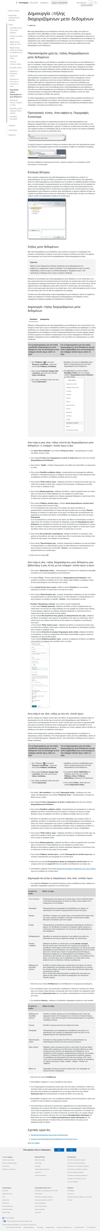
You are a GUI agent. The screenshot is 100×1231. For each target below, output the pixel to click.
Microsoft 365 (34, 3)
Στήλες (10, 25)
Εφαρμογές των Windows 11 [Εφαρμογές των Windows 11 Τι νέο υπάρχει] (9, 1169)
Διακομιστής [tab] (44, 319)
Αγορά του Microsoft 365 (59, 3)
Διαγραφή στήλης (16, 68)
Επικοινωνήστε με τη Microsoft (13, 1227)
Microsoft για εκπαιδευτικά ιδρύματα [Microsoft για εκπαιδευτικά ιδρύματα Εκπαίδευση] (76, 1160)
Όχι (71, 1150)
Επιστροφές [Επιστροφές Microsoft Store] (37, 1166)
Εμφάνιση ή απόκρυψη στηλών (14, 73)
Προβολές (11, 125)
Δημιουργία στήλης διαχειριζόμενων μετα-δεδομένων (16, 93)
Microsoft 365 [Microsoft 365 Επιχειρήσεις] (5, 1203)
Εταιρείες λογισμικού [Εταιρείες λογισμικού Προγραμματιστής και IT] (40, 1209)
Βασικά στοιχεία (13, 11)
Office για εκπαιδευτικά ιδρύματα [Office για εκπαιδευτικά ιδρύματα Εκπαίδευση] (75, 1172)
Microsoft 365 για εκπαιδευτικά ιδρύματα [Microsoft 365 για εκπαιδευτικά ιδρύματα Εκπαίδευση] (77, 1169)
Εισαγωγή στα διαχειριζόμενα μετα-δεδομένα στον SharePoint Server (54, 1139)
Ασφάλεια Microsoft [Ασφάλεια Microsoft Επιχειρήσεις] (7, 1193)
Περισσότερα (44, 3)
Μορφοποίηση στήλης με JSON (15, 43)
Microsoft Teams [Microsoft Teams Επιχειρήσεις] (6, 1212)
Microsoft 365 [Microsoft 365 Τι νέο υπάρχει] (5, 1166)
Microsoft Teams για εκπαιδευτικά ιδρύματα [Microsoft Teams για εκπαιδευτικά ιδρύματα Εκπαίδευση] (78, 1166)
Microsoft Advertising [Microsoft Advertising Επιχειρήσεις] (7, 1206)
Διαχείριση (12, 135)
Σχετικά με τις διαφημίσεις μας (64, 1227)
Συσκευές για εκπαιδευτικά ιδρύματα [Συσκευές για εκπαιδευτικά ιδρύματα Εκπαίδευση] (76, 1163)
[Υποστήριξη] (23, 2)
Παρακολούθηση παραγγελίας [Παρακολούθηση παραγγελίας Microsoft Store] (42, 1169)
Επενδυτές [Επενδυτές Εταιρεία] (69, 1200)
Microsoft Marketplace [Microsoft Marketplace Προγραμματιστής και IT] (40, 1203)
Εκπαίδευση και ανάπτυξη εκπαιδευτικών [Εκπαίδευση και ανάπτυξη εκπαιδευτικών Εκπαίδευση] (77, 1175)
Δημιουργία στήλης (14, 57)
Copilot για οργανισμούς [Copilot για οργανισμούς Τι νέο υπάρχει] (8, 1160)
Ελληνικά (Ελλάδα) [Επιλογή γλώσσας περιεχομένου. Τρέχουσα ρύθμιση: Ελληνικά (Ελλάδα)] (9, 1218)
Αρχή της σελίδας (34, 1143)
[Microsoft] (9, 2)
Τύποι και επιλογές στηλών (15, 63)
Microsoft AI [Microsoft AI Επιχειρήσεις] (5, 1190)
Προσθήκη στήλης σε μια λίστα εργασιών (16, 30)
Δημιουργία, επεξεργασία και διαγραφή (13, 17)
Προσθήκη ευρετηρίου (13, 118)
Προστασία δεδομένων (29, 1227)
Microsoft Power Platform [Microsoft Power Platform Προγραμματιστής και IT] (41, 1206)
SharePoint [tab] (33, 319)
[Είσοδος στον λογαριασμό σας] (95, 2)
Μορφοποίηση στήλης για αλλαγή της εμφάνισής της (16, 50)
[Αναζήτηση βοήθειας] (90, 2)
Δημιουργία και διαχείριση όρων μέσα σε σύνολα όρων (49, 1135)
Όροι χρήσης (40, 1227)
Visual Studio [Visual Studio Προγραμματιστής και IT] (38, 1212)
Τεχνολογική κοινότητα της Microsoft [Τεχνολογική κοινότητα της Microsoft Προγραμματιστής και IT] (43, 1200)
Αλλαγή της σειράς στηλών (16, 37)
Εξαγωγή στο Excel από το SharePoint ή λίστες (14, 82)
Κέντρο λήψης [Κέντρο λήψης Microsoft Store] (38, 1163)
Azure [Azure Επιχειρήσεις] (3, 1197)
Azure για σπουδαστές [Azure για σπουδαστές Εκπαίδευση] (72, 1181)
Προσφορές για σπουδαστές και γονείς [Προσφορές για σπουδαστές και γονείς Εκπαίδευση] (76, 1178)
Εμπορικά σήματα (50, 1227)
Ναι (59, 1150)
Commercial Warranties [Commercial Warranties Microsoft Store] (40, 1175)
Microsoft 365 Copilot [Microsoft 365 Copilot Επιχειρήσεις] (7, 1209)
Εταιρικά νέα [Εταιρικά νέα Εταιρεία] (70, 1193)
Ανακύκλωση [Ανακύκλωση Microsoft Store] (38, 1172)
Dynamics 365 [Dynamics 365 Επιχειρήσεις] (5, 1200)
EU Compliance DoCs (79, 1227)
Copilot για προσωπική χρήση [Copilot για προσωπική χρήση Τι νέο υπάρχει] (9, 1163)
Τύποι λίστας (12, 130)
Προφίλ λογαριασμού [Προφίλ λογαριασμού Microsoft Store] (40, 1160)
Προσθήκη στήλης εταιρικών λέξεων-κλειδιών (16, 110)
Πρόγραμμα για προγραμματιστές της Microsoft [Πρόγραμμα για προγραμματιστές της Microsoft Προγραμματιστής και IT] (46, 1190)
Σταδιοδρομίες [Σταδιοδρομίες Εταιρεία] (70, 1190)
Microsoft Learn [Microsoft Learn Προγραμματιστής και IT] (38, 1193)
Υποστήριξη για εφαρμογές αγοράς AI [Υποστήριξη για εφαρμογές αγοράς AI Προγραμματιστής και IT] (44, 1197)
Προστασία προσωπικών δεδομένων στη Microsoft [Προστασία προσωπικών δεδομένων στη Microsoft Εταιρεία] (79, 1197)
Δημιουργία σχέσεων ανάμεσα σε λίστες (16, 102)
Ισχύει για (32, 25)
